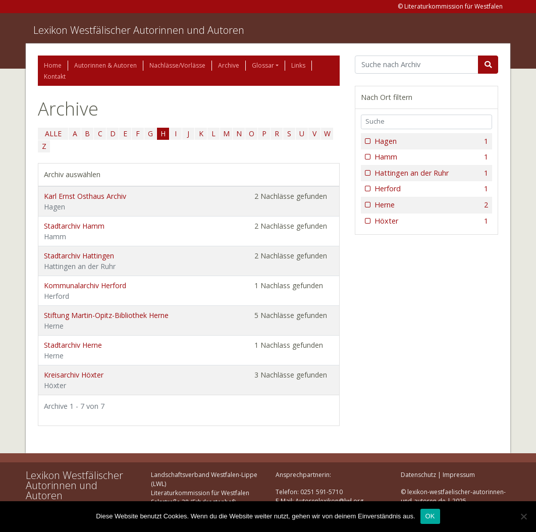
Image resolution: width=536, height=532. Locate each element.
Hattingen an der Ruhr (430, 173)
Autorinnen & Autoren (105, 65)
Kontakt (55, 76)
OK (430, 516)
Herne (430, 204)
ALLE (53, 133)
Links (298, 65)
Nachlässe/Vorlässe (177, 65)
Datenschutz (418, 474)
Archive (228, 65)
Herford (430, 188)
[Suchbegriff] (416, 65)
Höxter (430, 221)
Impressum (459, 474)
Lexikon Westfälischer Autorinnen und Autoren (138, 30)
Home (53, 65)
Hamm (430, 157)
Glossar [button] (263, 65)
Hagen (430, 141)
